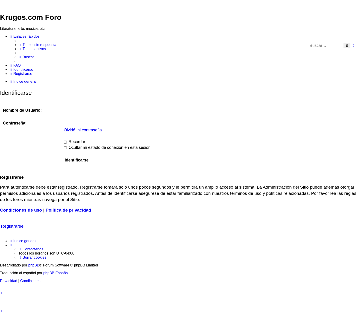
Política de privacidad (68, 210)
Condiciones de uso (21, 210)
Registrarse (12, 226)
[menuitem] (37, 45)
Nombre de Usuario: (22, 110)
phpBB (33, 265)
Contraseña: (15, 123)
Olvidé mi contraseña (83, 130)
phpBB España (55, 273)
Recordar (74, 141)
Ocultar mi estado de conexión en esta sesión (107, 147)
